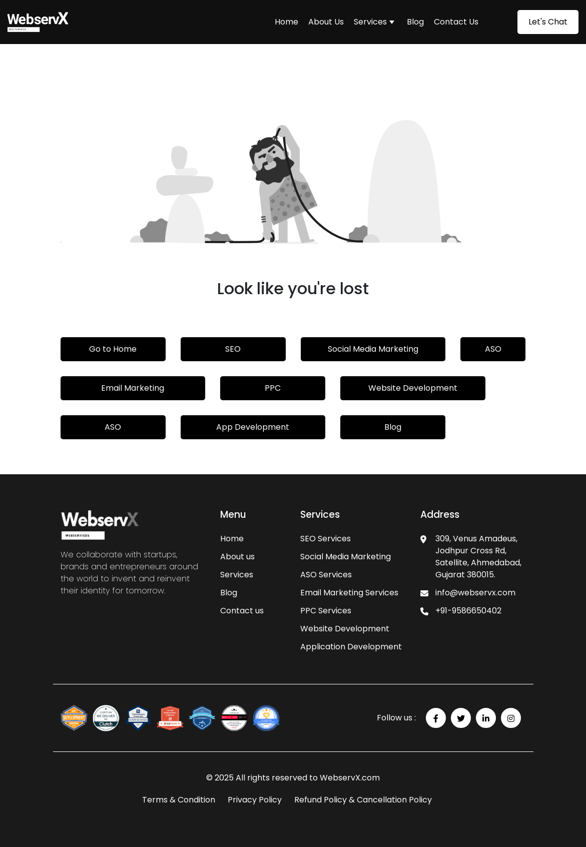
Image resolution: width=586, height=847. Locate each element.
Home (286, 22)
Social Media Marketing (373, 349)
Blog (415, 22)
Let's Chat (547, 22)
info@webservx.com (475, 592)
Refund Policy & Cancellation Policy (363, 799)
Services (370, 22)
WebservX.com (350, 777)
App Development (252, 427)
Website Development (412, 388)
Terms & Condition (178, 799)
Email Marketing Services (349, 592)
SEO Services (325, 538)
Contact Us (456, 22)
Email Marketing (132, 388)
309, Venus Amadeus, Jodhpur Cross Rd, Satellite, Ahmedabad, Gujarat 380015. (478, 556)
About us (237, 556)
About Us (326, 22)
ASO (493, 349)
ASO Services (326, 574)
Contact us (242, 610)
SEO (233, 349)
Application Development (351, 646)
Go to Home (113, 349)
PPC (273, 388)
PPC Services (325, 610)
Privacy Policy (255, 799)
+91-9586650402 (468, 610)
